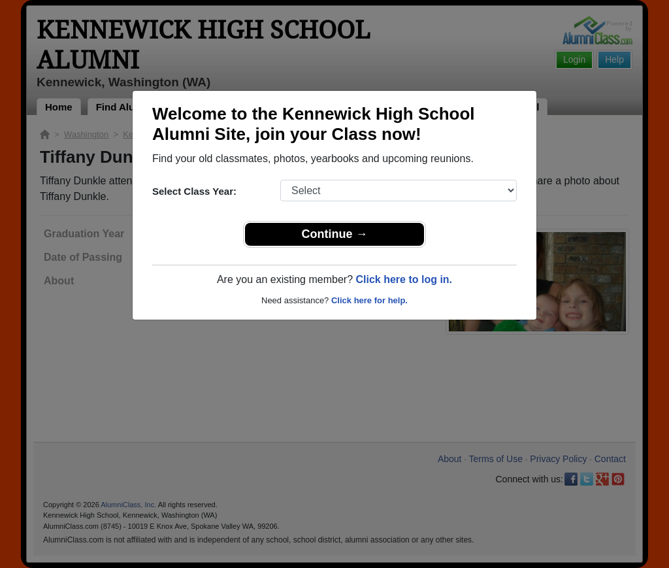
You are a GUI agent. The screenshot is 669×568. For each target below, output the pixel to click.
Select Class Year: (194, 191)
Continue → (335, 234)
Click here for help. (369, 300)
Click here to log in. (403, 279)
